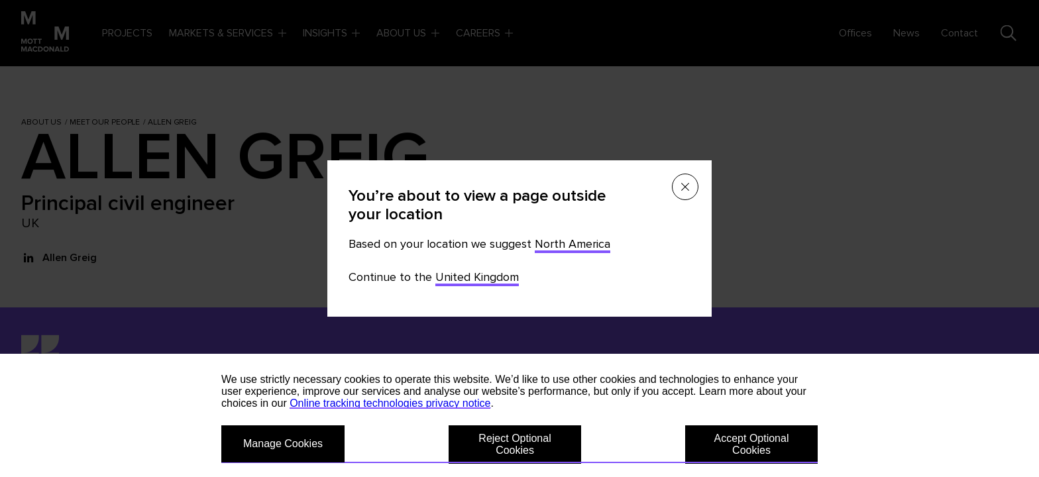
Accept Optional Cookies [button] (751, 444)
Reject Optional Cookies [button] (514, 444)
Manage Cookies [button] (283, 443)
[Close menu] (685, 187)
